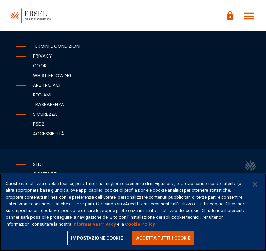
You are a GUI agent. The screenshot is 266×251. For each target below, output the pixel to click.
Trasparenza (48, 104)
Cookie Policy (140, 224)
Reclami (42, 95)
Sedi (38, 164)
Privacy (42, 56)
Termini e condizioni (56, 46)
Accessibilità (48, 133)
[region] (133, 212)
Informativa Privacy (94, 224)
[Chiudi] (255, 184)
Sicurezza (45, 114)
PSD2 (38, 124)
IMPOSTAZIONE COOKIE (96, 238)
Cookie (41, 65)
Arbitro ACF (47, 85)
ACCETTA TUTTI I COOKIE (163, 238)
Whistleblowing (52, 75)
